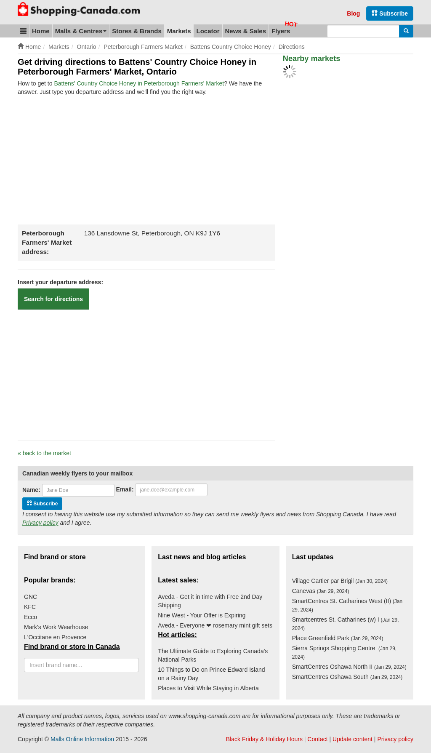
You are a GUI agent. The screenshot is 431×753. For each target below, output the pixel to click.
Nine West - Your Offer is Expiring (201, 615)
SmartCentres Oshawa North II (349, 666)
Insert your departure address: (60, 282)
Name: (31, 489)
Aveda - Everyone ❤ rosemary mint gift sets (215, 625)
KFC (30, 606)
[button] (23, 30)
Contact (317, 739)
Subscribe (390, 13)
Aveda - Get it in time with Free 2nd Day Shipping (210, 601)
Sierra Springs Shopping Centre (344, 652)
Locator (207, 31)
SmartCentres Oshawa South (347, 676)
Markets (179, 31)
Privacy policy (40, 522)
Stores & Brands (137, 31)
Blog (353, 13)
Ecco (30, 617)
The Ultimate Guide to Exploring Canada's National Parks (213, 655)
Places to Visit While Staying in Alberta (208, 688)
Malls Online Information (82, 739)
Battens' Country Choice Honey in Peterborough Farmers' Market (139, 83)
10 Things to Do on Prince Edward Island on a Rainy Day (211, 673)
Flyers (280, 31)
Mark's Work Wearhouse (56, 627)
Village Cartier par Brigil (340, 580)
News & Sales (245, 31)
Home (41, 31)
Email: (125, 489)
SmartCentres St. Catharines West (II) (347, 605)
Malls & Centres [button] (81, 31)
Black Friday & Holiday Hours (264, 739)
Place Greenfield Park (337, 638)
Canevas (320, 590)
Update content (352, 739)
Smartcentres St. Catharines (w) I (345, 623)
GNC (30, 596)
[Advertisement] (88, 159)
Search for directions (53, 299)
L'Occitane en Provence (55, 637)
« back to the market (44, 453)
